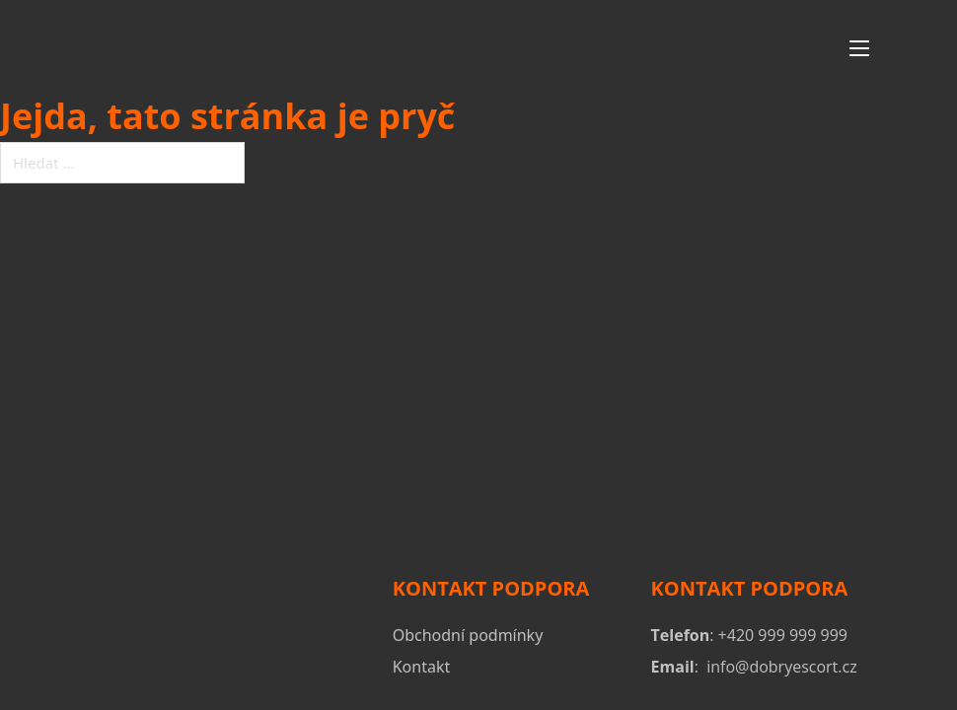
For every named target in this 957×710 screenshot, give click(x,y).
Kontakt (422, 666)
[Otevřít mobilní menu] (859, 48)
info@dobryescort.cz (781, 666)
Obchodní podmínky (468, 635)
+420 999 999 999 (782, 635)
